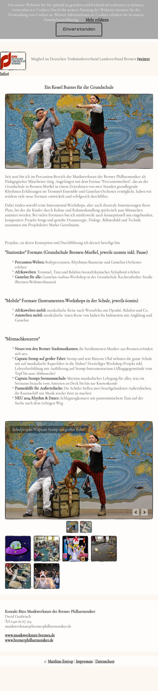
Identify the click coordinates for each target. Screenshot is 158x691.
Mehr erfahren (97, 19)
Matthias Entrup (60, 661)
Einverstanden (79, 29)
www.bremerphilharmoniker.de (29, 640)
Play (79, 470)
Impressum (84, 661)
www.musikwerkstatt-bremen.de (30, 635)
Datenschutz (104, 661)
